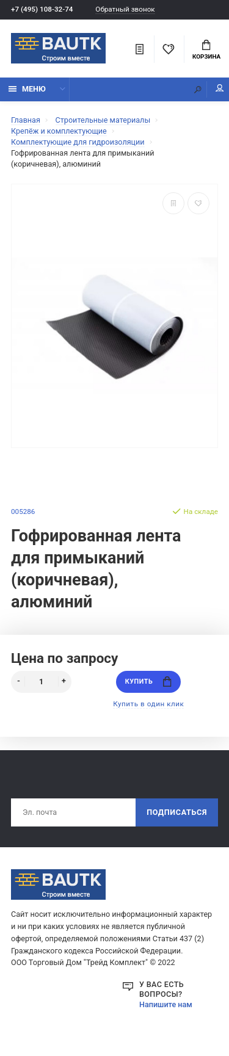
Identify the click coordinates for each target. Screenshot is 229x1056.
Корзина (206, 50)
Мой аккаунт (220, 88)
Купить (148, 681)
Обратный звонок (124, 9)
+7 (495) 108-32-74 (42, 9)
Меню (27, 88)
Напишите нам (165, 1004)
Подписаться (177, 812)
